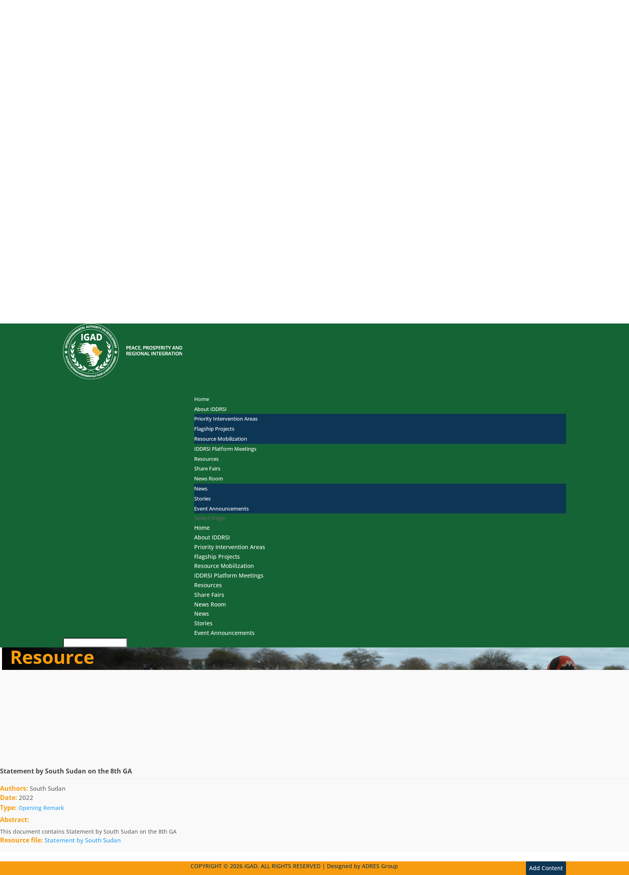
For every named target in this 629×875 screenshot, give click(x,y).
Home (201, 399)
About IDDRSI (212, 537)
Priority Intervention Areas (226, 418)
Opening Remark (41, 808)
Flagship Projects (214, 428)
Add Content (546, 868)
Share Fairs (209, 594)
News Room (208, 478)
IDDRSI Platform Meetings (225, 448)
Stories (202, 498)
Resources (208, 585)
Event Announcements (221, 508)
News (200, 488)
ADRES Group (380, 866)
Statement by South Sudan (83, 840)
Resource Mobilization (220, 438)
